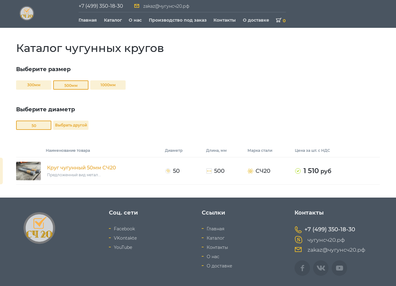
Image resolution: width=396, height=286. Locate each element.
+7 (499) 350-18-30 (101, 6)
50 (34, 125)
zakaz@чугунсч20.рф (166, 6)
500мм (71, 85)
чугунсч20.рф (320, 240)
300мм (34, 85)
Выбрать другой (71, 125)
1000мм (108, 85)
